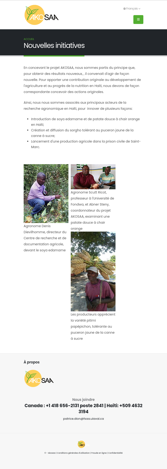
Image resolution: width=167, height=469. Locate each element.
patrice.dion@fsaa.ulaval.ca (83, 419)
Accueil (29, 39)
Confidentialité (115, 453)
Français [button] (131, 8)
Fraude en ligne (99, 453)
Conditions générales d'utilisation (73, 453)
